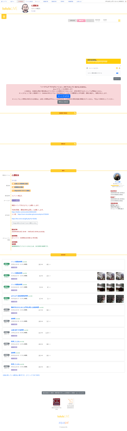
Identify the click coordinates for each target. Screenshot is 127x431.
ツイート (117, 78)
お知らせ (79, 1)
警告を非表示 (63, 102)
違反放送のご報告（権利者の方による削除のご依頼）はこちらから (63, 393)
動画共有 (54, 1)
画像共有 (45, 1)
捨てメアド (4, 1)
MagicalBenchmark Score (25, 223)
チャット (37, 1)
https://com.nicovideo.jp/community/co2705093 (33, 214)
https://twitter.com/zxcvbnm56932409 (24, 212)
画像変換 (70, 1)
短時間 (13, 318)
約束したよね (15, 341)
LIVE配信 (20, 1)
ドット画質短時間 (16, 261)
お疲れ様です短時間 (17, 330)
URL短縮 (107, 1)
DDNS (62, 1)
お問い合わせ (114, 1)
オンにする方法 (63, 96)
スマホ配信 (15, 200)
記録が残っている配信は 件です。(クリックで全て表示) (21, 375)
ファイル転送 (29, 1)
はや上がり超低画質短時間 (19, 296)
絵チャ (12, 1)
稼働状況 (121, 1)
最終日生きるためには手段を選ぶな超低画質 (25, 307)
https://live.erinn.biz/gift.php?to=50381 (24, 219)
